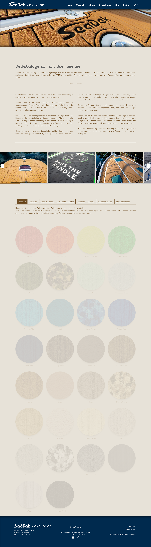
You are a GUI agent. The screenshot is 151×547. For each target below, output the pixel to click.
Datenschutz (130, 529)
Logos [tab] (91, 201)
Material (80, 5)
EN (135, 5)
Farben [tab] (22, 201)
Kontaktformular (75, 527)
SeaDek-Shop (105, 5)
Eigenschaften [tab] (123, 201)
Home (69, 5)
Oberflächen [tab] (47, 201)
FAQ (117, 5)
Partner (126, 5)
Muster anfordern (75, 84)
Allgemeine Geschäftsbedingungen (122, 534)
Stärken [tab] (33, 201)
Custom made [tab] (105, 201)
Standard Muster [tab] (65, 201)
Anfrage (91, 5)
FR (139, 5)
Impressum (131, 532)
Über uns (132, 526)
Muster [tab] (81, 201)
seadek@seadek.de (22, 535)
